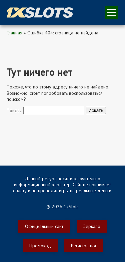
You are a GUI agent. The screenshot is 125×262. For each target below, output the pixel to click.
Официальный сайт (44, 226)
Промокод (40, 246)
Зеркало (91, 226)
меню (111, 12)
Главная (14, 33)
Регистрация (83, 246)
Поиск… (14, 110)
